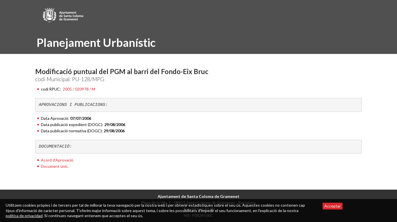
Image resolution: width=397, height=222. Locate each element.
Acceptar (332, 206)
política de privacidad (24, 215)
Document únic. (55, 166)
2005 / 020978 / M (79, 89)
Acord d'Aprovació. (57, 160)
